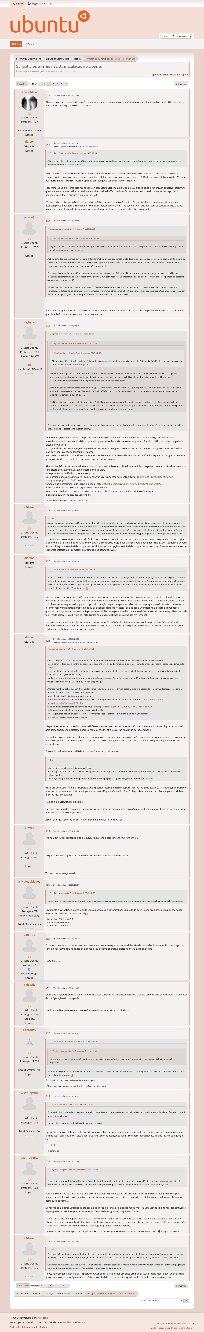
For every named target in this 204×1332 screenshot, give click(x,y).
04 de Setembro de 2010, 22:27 (66, 885)
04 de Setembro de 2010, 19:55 (66, 510)
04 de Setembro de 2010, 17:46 (66, 143)
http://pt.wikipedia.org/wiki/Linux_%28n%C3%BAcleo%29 (129, 483)
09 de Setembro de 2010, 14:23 (66, 1033)
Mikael (30, 507)
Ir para (142, 1300)
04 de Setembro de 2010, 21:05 (66, 639)
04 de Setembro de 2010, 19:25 (66, 326)
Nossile (30, 984)
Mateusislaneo (30, 881)
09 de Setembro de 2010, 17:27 (66, 1161)
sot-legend (30, 1093)
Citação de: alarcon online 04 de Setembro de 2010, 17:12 (72, 893)
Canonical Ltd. (84, 1322)
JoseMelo (30, 92)
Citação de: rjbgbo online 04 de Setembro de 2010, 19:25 (72, 649)
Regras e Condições (167, 1327)
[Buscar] (173, 36)
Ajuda (153, 1327)
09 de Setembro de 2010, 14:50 (66, 1096)
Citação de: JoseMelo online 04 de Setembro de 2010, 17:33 (73, 153)
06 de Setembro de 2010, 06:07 (66, 939)
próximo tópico (179, 74)
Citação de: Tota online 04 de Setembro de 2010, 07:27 (71, 1104)
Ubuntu (69, 1322)
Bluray (30, 935)
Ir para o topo (23, 1286)
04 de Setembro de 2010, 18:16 (66, 221)
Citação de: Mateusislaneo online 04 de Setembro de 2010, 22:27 (75, 1041)
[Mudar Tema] (50, 3)
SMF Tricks (42, 1317)
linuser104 (30, 1158)
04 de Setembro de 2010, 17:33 (66, 95)
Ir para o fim (22, 84)
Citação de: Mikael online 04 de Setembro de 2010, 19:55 (72, 569)
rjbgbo (30, 322)
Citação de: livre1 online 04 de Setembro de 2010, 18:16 (72, 334)
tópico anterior (159, 74)
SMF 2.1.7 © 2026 (20, 1326)
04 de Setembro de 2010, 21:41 (66, 831)
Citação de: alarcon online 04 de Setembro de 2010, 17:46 (72, 229)
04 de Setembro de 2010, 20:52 (66, 561)
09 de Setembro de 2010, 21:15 (66, 1241)
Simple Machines (40, 1326)
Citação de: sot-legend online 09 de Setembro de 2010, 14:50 (74, 1169)
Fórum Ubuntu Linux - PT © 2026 (175, 1323)
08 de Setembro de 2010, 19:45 (66, 988)
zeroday (30, 1030)
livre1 (30, 217)
